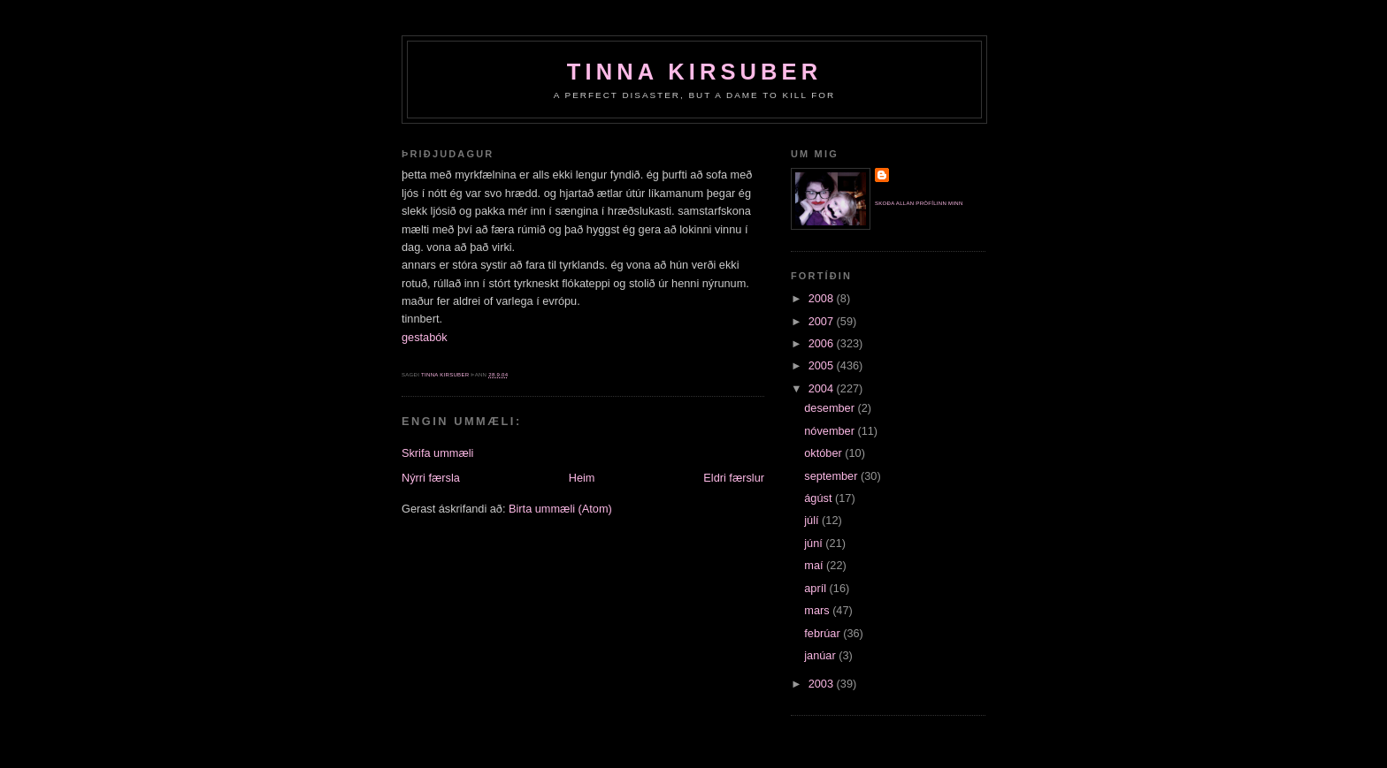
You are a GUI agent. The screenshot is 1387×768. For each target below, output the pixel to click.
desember (830, 407)
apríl (816, 588)
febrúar (823, 633)
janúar (821, 655)
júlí (813, 520)
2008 (822, 298)
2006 (822, 343)
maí (815, 565)
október (824, 453)
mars (818, 610)
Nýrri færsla (431, 477)
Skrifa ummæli (437, 453)
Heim (582, 477)
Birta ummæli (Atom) (560, 508)
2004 (822, 388)
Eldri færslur (733, 477)
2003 (822, 683)
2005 (822, 365)
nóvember (830, 430)
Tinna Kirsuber (694, 71)
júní (814, 543)
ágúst (819, 498)
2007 (822, 321)
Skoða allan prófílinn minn (919, 203)
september (832, 476)
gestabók (425, 337)
